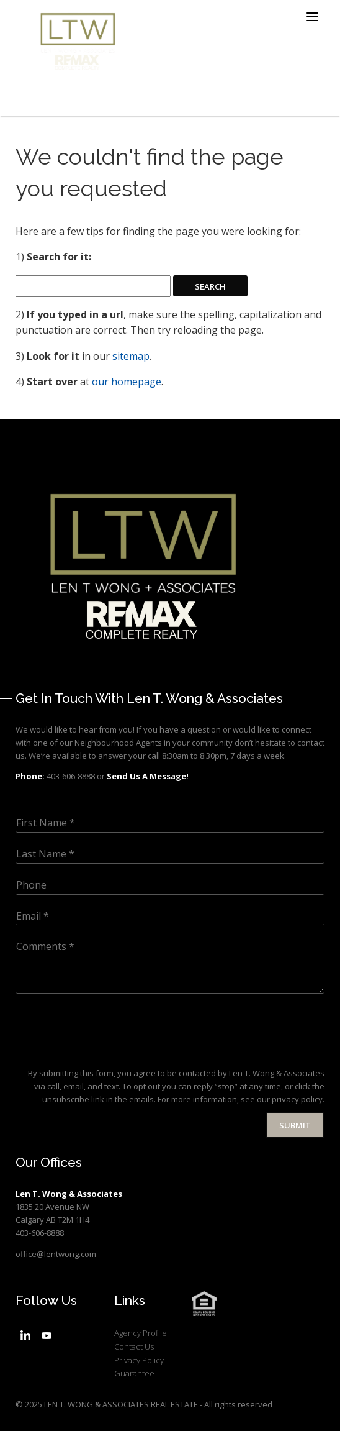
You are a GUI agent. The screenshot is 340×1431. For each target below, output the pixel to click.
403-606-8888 (40, 1232)
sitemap (131, 356)
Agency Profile (140, 1332)
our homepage (126, 381)
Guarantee (134, 1373)
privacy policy (297, 1099)
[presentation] (110, 1052)
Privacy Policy (139, 1360)
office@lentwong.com (56, 1254)
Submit (295, 1125)
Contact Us (134, 1346)
